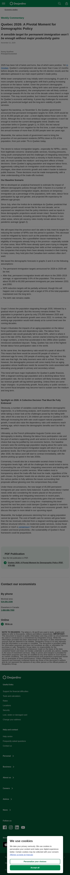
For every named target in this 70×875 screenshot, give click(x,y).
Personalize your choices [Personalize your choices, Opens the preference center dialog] (35, 862)
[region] (35, 854)
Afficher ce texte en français (21, 855)
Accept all (35, 868)
